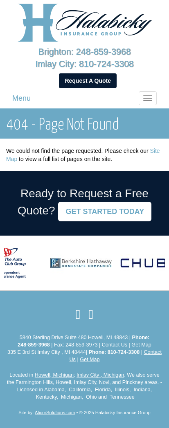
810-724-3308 (106, 64)
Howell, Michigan (54, 375)
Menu (21, 98)
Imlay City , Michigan (100, 375)
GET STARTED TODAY (104, 211)
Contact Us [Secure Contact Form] (114, 345)
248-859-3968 (103, 51)
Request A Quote (88, 80)
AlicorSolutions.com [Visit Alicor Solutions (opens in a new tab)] (55, 412)
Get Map (141, 345)
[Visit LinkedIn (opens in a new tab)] (91, 314)
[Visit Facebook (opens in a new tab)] (78, 314)
